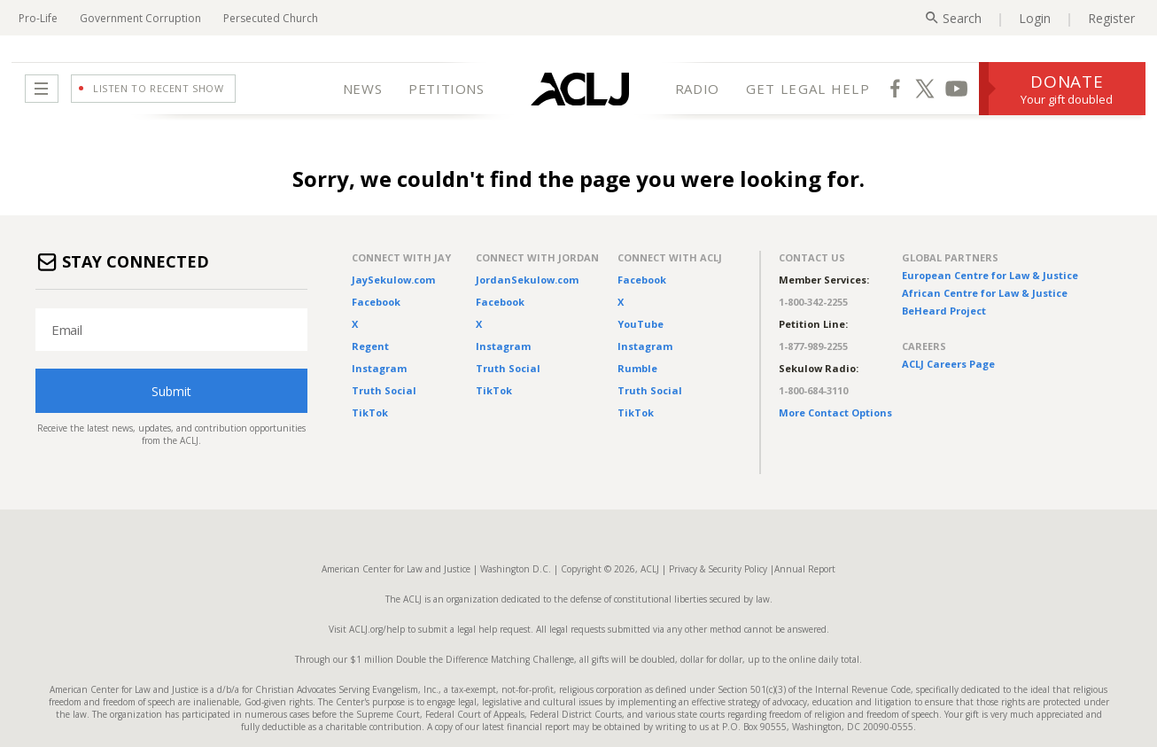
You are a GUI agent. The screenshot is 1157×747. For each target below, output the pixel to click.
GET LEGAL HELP (808, 88)
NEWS (362, 88)
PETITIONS (446, 88)
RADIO (697, 88)
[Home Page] (580, 88)
